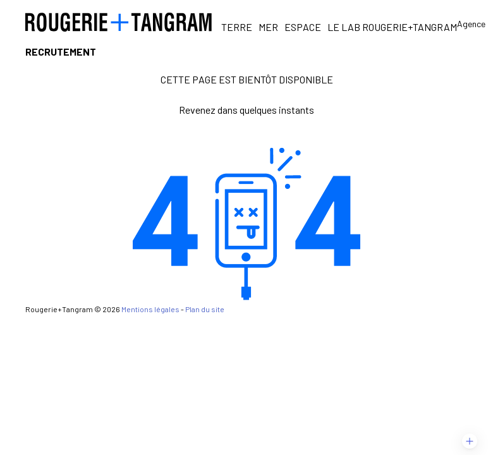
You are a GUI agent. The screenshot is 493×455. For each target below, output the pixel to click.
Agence (471, 23)
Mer (268, 27)
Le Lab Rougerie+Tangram (392, 27)
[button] (469, 441)
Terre (236, 27)
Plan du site (204, 309)
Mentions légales (150, 309)
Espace (302, 27)
